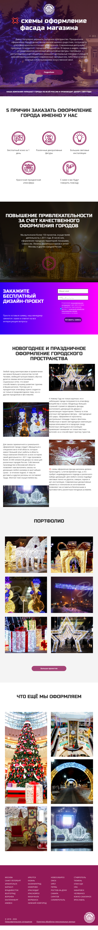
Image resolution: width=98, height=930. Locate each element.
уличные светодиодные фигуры (63, 414)
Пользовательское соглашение (18, 926)
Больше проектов (49, 668)
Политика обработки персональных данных (55, 926)
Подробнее (49, 72)
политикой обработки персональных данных (73, 310)
